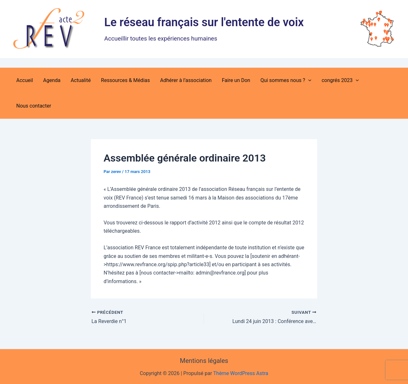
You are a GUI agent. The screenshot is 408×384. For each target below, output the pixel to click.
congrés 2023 (340, 80)
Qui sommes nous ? (285, 80)
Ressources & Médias (125, 80)
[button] (308, 80)
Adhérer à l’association (186, 80)
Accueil (24, 80)
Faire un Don (236, 80)
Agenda (51, 80)
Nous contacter (33, 106)
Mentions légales (204, 361)
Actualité (81, 80)
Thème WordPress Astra (240, 373)
